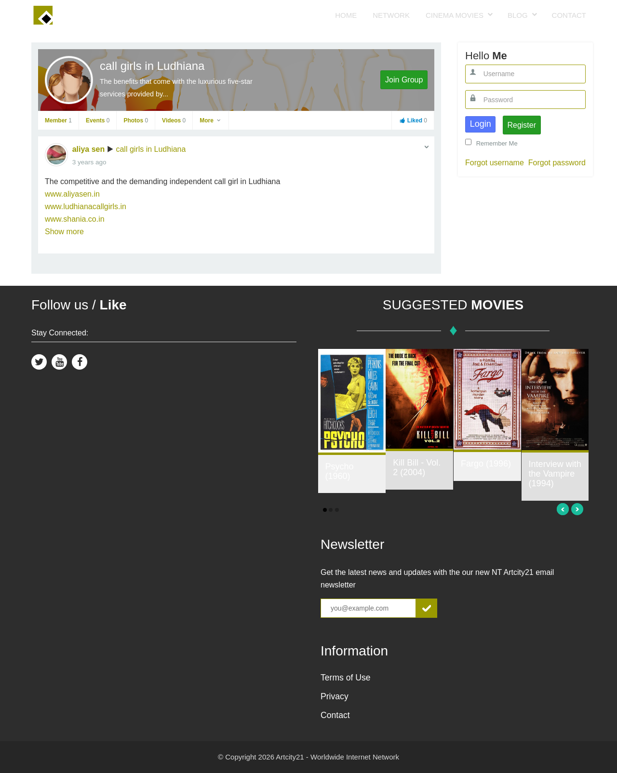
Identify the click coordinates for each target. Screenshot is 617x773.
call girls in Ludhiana (152, 65)
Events (97, 120)
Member (58, 120)
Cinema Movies (454, 15)
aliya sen (88, 149)
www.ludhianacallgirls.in (85, 206)
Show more (64, 231)
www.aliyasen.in (72, 194)
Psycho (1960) (339, 471)
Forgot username (494, 163)
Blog (518, 15)
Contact (569, 15)
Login (480, 124)
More (211, 120)
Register (521, 125)
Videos (174, 120)
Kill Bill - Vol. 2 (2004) (417, 467)
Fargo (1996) (486, 463)
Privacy (335, 696)
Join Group (404, 80)
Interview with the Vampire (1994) (555, 473)
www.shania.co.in (75, 219)
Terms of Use (346, 677)
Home (346, 15)
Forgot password (557, 163)
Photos (135, 120)
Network (391, 15)
